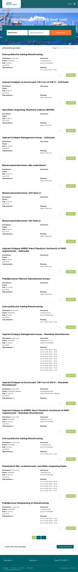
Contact (22, 568)
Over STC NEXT (62, 560)
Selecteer (71, 75)
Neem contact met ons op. (67, 48)
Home (4, 10)
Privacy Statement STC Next (12, 569)
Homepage (5, 568)
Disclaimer (30, 568)
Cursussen (14, 568)
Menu (71, 4)
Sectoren (34, 560)
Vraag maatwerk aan (65, 546)
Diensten (8, 560)
